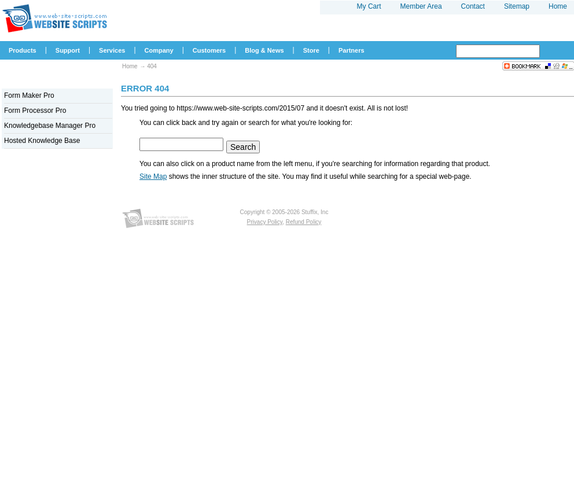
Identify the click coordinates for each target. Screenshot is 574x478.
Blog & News (264, 50)
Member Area (421, 6)
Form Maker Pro (29, 95)
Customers (209, 50)
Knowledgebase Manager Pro (49, 126)
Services (112, 50)
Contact (473, 6)
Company (159, 50)
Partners (351, 50)
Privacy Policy (265, 222)
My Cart (369, 6)
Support (68, 50)
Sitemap (516, 6)
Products (22, 50)
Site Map (153, 176)
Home (130, 66)
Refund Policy (304, 222)
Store (311, 50)
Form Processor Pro (35, 110)
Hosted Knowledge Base (42, 141)
